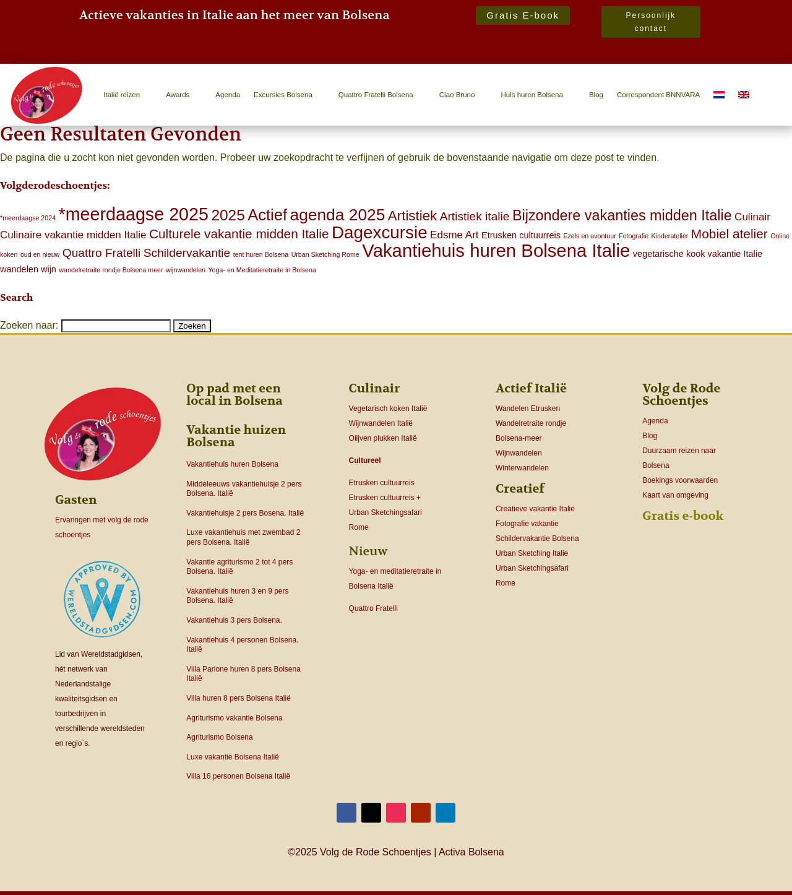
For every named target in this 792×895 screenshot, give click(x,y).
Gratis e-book (682, 516)
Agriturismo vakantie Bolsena (234, 718)
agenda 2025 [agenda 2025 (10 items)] (337, 214)
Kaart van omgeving (675, 495)
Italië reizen (121, 94)
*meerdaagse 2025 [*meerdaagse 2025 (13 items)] (134, 214)
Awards (177, 94)
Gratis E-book (522, 15)
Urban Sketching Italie (532, 553)
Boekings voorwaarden (680, 480)
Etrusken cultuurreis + (385, 497)
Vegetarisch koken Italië (388, 408)
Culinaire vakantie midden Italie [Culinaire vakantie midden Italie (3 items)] (73, 235)
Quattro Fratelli (373, 608)
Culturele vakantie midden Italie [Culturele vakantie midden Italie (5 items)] (239, 234)
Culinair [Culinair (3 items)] (752, 217)
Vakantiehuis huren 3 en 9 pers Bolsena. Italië (237, 596)
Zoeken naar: (29, 325)
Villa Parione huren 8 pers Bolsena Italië (243, 674)
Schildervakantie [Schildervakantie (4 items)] (187, 252)
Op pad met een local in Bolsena (234, 395)
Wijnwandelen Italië (381, 423)
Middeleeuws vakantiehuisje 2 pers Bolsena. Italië (243, 489)
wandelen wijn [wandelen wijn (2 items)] (28, 269)
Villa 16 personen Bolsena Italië (238, 776)
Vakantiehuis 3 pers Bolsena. (234, 620)
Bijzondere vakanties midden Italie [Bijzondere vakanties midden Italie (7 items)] (622, 215)
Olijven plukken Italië (383, 438)
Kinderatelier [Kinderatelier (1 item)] (670, 236)
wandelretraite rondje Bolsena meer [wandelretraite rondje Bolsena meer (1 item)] (111, 270)
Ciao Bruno (457, 94)
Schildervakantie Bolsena (537, 538)
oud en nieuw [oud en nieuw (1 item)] (39, 254)
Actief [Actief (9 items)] (267, 214)
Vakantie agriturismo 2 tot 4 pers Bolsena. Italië (239, 567)
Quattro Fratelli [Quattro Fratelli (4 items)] (101, 252)
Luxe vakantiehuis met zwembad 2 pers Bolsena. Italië (243, 537)
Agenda (227, 94)
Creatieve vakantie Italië (535, 508)
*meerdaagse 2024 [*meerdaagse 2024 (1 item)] (28, 218)
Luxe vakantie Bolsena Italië (232, 757)
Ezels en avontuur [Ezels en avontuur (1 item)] (589, 236)
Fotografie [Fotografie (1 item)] (633, 236)
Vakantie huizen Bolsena (236, 436)
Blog (596, 94)
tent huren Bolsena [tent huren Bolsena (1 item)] (260, 254)
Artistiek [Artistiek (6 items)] (412, 215)
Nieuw (368, 551)
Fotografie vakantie (527, 523)
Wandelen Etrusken (528, 408)
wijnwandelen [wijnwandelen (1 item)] (185, 270)
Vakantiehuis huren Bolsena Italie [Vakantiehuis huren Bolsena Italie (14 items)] (496, 250)
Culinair (374, 388)
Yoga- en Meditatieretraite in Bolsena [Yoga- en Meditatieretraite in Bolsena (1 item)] (262, 270)
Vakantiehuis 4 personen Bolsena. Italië (242, 645)
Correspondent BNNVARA (658, 94)
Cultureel (365, 460)
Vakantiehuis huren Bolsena (232, 464)
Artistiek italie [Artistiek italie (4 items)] (475, 216)
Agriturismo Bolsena (219, 737)
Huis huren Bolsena (532, 94)
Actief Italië (531, 388)
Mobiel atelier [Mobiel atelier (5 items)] (729, 234)
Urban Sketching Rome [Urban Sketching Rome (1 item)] (325, 254)
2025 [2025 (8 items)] (227, 215)
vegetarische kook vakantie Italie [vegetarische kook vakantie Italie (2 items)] (697, 254)
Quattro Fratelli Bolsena (375, 94)
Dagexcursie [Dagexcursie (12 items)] (380, 232)
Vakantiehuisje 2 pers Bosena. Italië (245, 513)
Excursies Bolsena (283, 94)
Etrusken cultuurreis (382, 482)
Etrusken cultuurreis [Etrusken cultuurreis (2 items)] (521, 235)
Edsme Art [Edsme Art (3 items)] (454, 235)
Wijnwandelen (519, 453)
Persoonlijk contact (651, 21)
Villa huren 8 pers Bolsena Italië (238, 698)
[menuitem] (719, 95)
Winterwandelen (522, 468)
